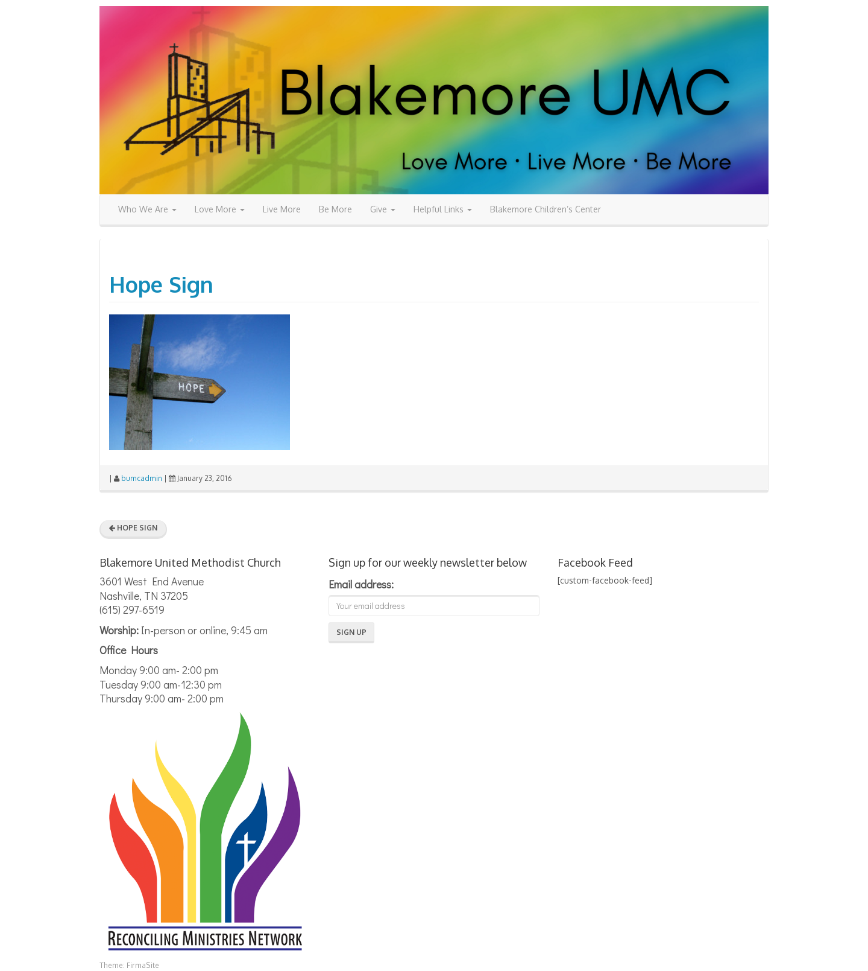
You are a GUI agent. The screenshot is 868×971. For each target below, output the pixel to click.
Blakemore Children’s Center (545, 209)
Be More (335, 209)
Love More (220, 209)
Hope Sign (161, 284)
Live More (282, 209)
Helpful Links (443, 209)
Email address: (361, 584)
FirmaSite (143, 965)
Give (382, 209)
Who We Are (147, 209)
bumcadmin (141, 478)
